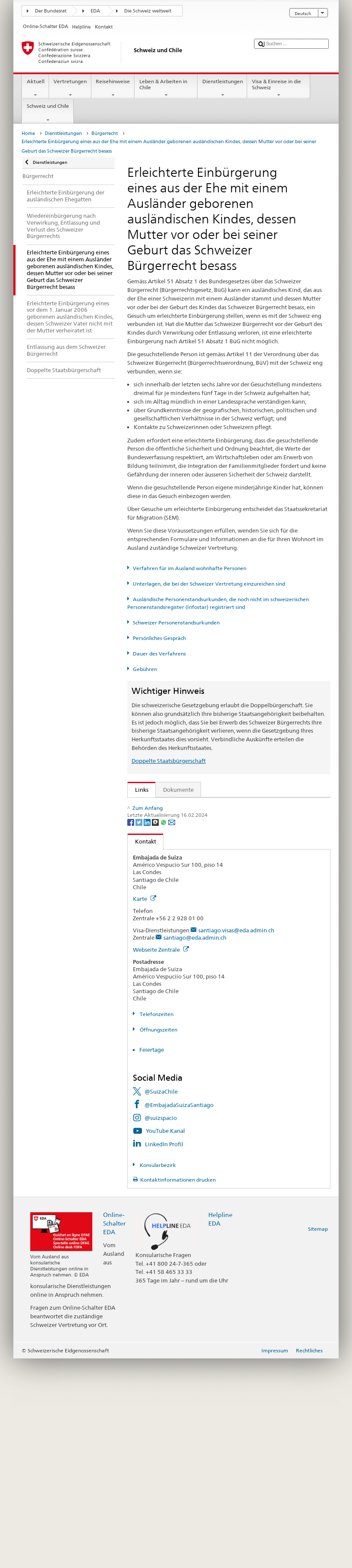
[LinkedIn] (148, 1031)
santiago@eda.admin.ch (194, 1147)
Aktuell (35, 88)
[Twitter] (139, 1031)
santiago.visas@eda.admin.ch (236, 1139)
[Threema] (156, 1031)
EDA (95, 11)
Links (138, 789)
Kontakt (142, 1050)
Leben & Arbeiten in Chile (166, 88)
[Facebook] (131, 1031)
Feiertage (151, 1259)
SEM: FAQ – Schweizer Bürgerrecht (182, 818)
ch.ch (143, 966)
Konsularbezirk (157, 1374)
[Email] (171, 1031)
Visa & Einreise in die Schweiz (279, 88)
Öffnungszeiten (157, 1239)
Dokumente (178, 789)
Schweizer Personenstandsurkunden (176, 622)
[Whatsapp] (164, 1031)
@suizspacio (161, 1327)
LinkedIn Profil (164, 1353)
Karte (144, 1108)
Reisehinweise (113, 88)
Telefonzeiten (155, 1223)
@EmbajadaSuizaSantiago (179, 1314)
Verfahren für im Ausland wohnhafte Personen (189, 568)
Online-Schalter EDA (114, 1433)
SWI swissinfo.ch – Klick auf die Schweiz (188, 979)
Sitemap (318, 1438)
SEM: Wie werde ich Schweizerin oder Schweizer (200, 806)
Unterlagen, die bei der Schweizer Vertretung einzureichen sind (209, 583)
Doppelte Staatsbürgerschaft (169, 760)
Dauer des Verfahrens (159, 653)
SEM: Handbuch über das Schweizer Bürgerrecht (199, 832)
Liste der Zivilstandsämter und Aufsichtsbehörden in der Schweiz (220, 940)
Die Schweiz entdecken (167, 953)
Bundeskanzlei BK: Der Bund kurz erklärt (189, 992)
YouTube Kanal (165, 1340)
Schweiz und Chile (47, 113)
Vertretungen (70, 88)
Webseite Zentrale (161, 1159)
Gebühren (145, 669)
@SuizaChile (161, 1301)
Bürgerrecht (104, 133)
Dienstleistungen (222, 88)
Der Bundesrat (50, 11)
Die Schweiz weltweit (147, 11)
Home (28, 133)
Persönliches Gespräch (159, 638)
